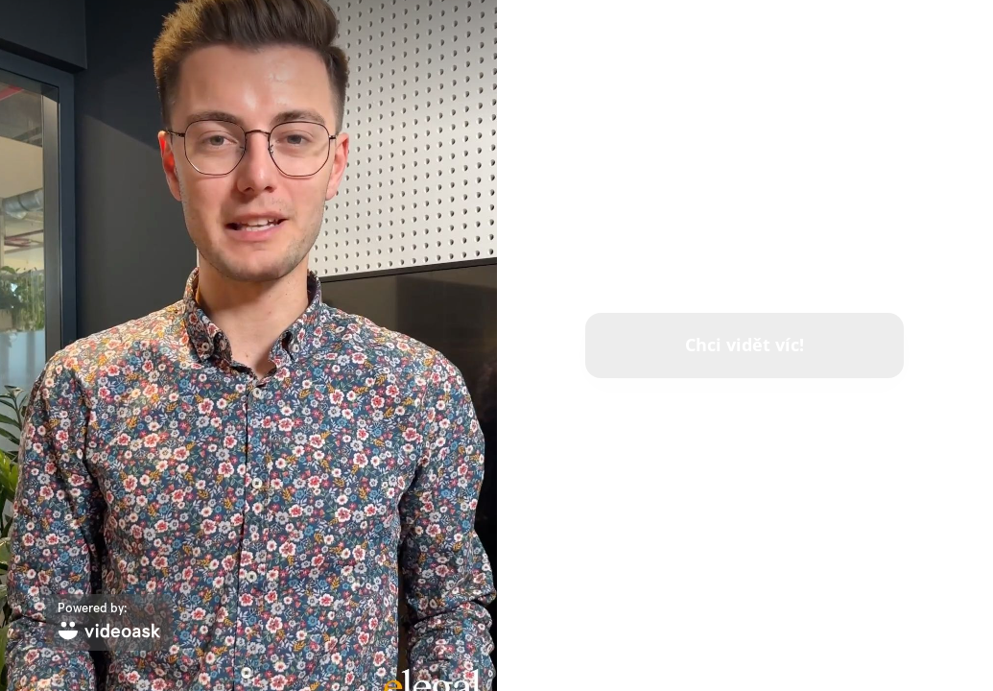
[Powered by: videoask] (109, 622)
